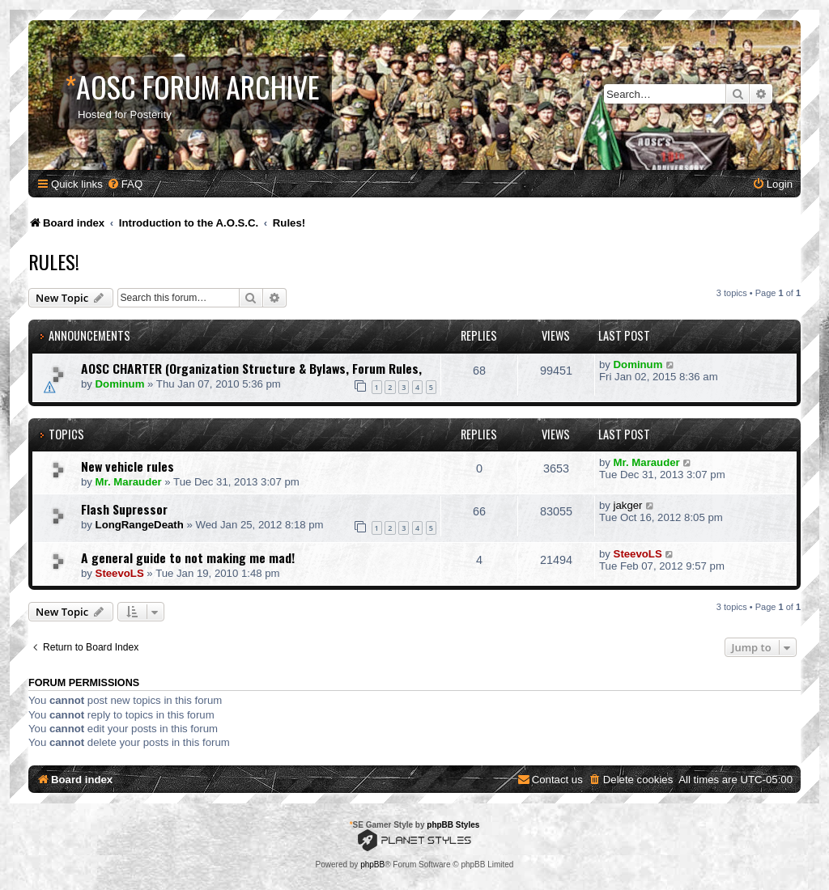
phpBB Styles (453, 824)
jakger (628, 505)
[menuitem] (124, 184)
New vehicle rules (127, 466)
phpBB (372, 864)
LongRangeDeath (140, 525)
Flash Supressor (124, 509)
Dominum (120, 384)
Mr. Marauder (129, 482)
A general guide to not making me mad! (188, 557)
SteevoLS (120, 573)
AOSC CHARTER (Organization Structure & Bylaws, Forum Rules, (251, 368)
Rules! (53, 261)
